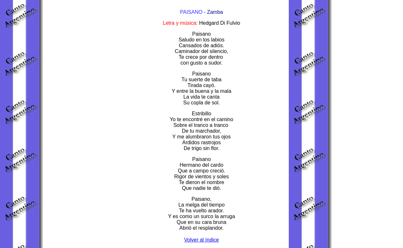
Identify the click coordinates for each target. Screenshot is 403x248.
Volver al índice (201, 240)
